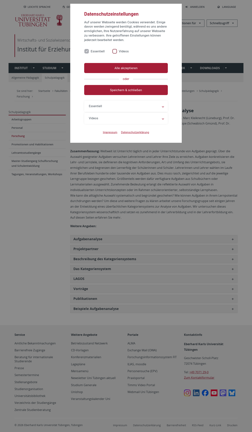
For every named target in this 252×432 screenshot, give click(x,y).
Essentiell (98, 51)
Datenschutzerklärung (135, 132)
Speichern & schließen (126, 90)
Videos (124, 51)
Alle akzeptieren (126, 68)
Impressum (110, 132)
